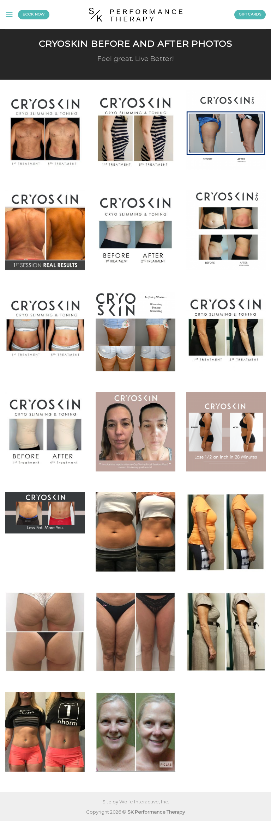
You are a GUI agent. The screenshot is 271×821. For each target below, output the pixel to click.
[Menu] (9, 14)
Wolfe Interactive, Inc (143, 801)
